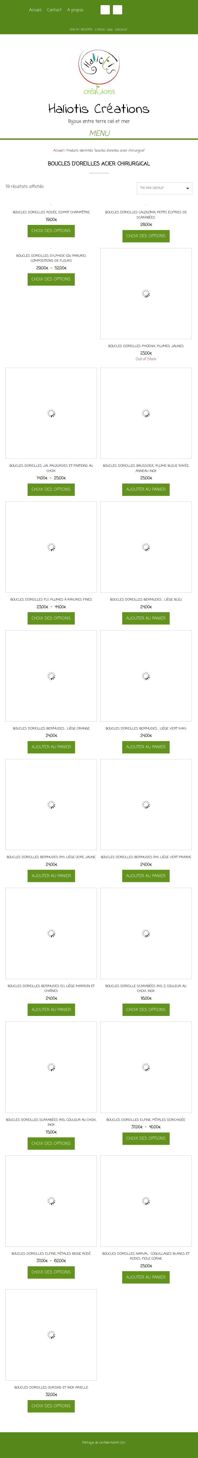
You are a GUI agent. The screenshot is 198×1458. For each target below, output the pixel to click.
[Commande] (164, 188)
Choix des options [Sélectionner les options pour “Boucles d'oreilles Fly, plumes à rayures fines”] (51, 619)
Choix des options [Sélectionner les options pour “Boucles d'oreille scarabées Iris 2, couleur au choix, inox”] (146, 1010)
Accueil (35, 10)
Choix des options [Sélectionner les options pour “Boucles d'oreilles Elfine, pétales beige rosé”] (51, 1272)
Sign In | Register (81, 30)
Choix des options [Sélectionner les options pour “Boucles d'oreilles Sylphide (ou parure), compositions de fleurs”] (51, 279)
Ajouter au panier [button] (146, 490)
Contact (54, 10)
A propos (75, 10)
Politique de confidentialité (100, 1443)
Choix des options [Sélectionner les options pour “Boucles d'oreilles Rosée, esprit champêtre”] (51, 231)
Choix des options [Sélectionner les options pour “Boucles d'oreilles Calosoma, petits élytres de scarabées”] (146, 236)
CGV (122, 1443)
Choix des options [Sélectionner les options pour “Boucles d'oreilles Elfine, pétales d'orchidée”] (146, 1139)
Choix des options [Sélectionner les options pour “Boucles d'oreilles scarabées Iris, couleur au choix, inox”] (51, 1144)
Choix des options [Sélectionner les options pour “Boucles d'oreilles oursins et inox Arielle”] (51, 1406)
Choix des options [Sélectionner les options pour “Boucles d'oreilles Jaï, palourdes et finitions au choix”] (51, 490)
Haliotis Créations (99, 110)
